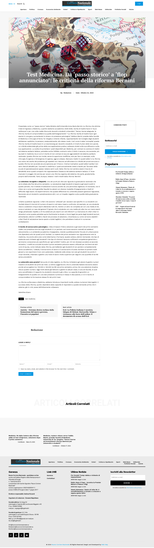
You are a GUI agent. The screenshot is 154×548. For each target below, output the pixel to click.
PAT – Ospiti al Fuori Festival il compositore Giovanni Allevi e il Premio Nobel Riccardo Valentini (125, 209)
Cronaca (64, 68)
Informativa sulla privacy (133, 487)
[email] (120, 146)
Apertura (74, 479)
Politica (76, 68)
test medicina (30, 299)
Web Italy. (104, 544)
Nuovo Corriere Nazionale (60, 544)
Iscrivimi (128, 483)
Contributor (21, 442)
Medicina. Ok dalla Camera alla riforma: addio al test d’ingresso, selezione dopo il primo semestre (24, 437)
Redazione (67, 93)
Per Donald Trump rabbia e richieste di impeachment (125, 173)
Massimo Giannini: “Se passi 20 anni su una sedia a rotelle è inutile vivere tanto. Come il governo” (126, 200)
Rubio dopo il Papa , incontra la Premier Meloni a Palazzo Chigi (125, 181)
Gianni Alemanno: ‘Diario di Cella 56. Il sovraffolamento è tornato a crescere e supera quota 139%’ (125, 190)
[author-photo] (13, 442)
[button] (21, 4)
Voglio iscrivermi (120, 152)
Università (89, 68)
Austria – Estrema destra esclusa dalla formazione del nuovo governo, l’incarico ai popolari (37, 312)
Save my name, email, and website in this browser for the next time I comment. (47, 369)
